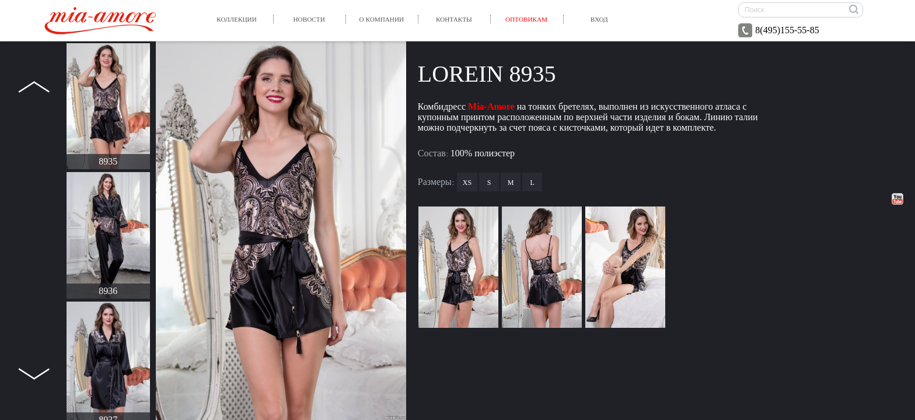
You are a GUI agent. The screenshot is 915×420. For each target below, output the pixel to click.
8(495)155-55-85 (778, 30)
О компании (381, 19)
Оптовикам (526, 19)
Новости (309, 19)
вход (599, 19)
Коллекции (236, 19)
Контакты (454, 19)
